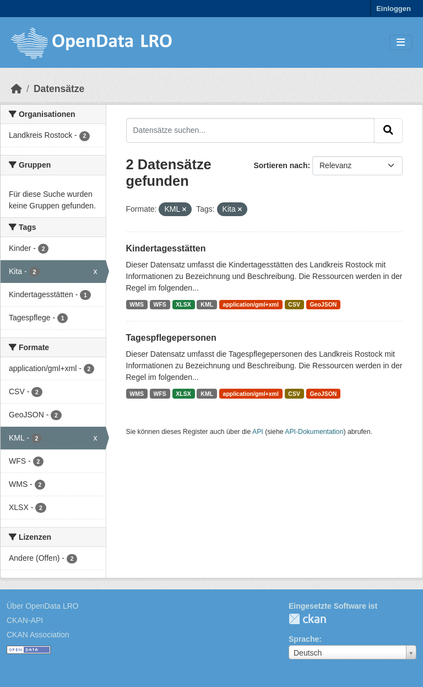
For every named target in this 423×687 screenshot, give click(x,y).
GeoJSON (323, 304)
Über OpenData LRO (43, 606)
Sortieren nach (280, 165)
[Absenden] (388, 130)
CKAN (307, 619)
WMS (136, 304)
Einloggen (393, 8)
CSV (294, 304)
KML (206, 304)
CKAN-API (25, 620)
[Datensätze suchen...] (250, 130)
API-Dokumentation (314, 432)
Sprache (304, 639)
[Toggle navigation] (400, 43)
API (257, 432)
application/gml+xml (251, 304)
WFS (160, 304)
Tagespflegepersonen (171, 337)
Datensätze (59, 88)
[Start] (16, 88)
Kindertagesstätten (166, 248)
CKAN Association (38, 634)
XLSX (183, 304)
